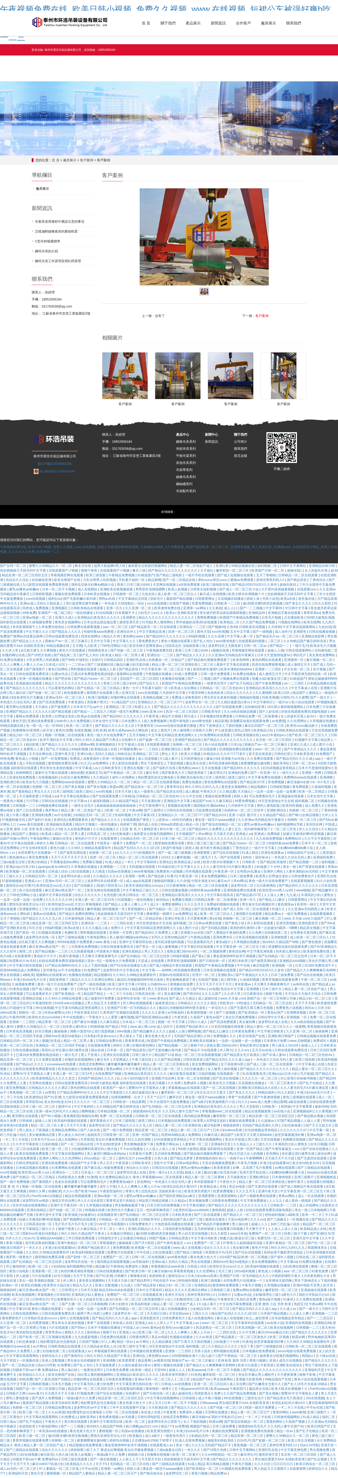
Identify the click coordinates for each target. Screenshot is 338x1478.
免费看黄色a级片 (122, 1184)
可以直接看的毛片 (200, 944)
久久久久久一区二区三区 (260, 1081)
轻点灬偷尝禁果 (257, 1320)
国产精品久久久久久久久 (60, 747)
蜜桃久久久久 (75, 1334)
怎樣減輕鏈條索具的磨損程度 (56, 231)
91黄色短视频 (19, 991)
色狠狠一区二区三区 (47, 789)
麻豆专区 (153, 775)
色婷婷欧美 (157, 1278)
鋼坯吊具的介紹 (46, 251)
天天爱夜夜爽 (197, 921)
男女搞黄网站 (223, 1381)
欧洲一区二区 (116, 812)
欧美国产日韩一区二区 (268, 573)
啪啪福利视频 (249, 700)
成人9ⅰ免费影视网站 (166, 907)
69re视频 (124, 1033)
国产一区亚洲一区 (263, 775)
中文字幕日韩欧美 (270, 1033)
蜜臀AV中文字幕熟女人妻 (32, 1076)
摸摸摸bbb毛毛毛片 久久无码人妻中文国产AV (166, 1113)
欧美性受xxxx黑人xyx (34, 1175)
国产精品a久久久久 (30, 1066)
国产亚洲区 (318, 1236)
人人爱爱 (111, 1019)
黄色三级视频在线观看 (300, 1099)
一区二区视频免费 (213, 954)
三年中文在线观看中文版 (127, 1410)
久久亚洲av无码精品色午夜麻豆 (231, 657)
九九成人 (292, 897)
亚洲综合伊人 (127, 634)
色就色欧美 (216, 695)
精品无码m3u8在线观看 (116, 1292)
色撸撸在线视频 (174, 681)
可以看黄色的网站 (61, 690)
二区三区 (274, 643)
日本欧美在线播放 (97, 596)
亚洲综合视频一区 (137, 770)
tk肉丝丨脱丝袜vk (256, 860)
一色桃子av (235, 1160)
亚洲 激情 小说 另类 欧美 (24, 831)
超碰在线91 (288, 587)
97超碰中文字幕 (21, 1010)
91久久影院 (323, 606)
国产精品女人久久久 (66, 634)
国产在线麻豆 (84, 888)
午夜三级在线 (142, 1062)
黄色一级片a (158, 1175)
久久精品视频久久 (106, 831)
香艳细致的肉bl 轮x (210, 1160)
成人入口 (231, 610)
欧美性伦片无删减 (30, 700)
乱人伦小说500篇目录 (133, 1081)
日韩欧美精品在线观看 (87, 610)
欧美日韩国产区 (319, 1429)
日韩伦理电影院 (28, 1165)
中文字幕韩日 (263, 704)
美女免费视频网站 (214, 878)
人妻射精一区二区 (195, 1146)
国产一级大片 (320, 700)
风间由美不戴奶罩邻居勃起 (284, 1255)
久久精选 (215, 610)
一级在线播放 (83, 615)
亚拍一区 (93, 963)
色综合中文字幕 (232, 991)
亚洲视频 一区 (282, 968)
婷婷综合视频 (119, 1443)
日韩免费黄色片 (303, 878)
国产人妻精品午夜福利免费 (226, 935)
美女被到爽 (172, 996)
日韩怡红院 (283, 756)
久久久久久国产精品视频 (53, 714)
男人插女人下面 (131, 1038)
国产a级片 (199, 1104)
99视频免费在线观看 (53, 808)
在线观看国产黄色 (136, 822)
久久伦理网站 (297, 723)
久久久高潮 (216, 638)
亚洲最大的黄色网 (249, 1381)
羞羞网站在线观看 (130, 676)
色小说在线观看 (303, 704)
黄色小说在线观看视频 (311, 1381)
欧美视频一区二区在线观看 (26, 874)
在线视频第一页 (229, 1076)
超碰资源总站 (165, 1005)
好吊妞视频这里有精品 (279, 770)
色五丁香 (247, 1349)
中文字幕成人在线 (304, 690)
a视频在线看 (220, 653)
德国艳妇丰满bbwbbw (209, 808)
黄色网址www (133, 638)
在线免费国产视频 (108, 1076)
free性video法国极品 (70, 1005)
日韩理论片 (70, 1292)
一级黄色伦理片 (216, 686)
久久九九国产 (212, 996)
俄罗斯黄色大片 (173, 775)
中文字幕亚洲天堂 (139, 1071)
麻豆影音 (47, 1457)
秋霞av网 (116, 789)
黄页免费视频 (16, 1090)
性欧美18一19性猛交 (235, 1005)
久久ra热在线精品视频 (240, 714)
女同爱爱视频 (39, 1325)
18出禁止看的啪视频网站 (285, 709)
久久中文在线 (192, 798)
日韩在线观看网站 (299, 653)
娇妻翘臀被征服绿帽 (256, 765)
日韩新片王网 (202, 733)
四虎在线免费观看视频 (269, 667)
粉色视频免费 (74, 695)
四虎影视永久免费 (71, 1179)
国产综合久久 (149, 686)
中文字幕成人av (87, 770)
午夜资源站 (76, 704)
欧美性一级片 (307, 907)
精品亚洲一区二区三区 (17, 1062)
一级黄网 (298, 1029)
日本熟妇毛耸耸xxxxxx (101, 1038)
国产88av (78, 1330)
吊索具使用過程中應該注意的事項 (59, 221)
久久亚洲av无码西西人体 (306, 911)
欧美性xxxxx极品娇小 (303, 728)
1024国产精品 (229, 1259)
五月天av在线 (262, 1052)
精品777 (167, 1429)
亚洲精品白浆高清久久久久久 (99, 620)
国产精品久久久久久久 (321, 1363)
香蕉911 (48, 1052)
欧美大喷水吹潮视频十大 (246, 596)
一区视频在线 (299, 1222)
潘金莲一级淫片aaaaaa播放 (215, 822)
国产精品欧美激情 (273, 864)
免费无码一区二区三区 (274, 1240)
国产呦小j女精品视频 (304, 817)
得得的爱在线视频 (178, 1231)
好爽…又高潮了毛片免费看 (253, 1170)
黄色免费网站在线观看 (221, 784)
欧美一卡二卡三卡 (315, 1217)
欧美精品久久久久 (32, 1377)
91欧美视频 (270, 700)
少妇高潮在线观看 (295, 1269)
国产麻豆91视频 (86, 1024)
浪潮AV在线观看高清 (174, 977)
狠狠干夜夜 (89, 573)
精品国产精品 (94, 996)
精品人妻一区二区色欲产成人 (192, 568)
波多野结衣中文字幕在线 (121, 972)
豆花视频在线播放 (231, 601)
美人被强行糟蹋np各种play (129, 939)
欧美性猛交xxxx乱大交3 (54, 888)
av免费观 (278, 723)
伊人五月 (107, 1165)
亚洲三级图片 (304, 1179)
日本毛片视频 (271, 620)
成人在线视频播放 (174, 1311)
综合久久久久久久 (240, 695)
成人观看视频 (168, 949)
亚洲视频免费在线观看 (236, 751)
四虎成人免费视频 (36, 610)
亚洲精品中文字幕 (177, 803)
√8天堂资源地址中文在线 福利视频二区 (286, 803)
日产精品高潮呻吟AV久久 (64, 968)
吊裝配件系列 (186, 493)
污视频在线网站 (290, 624)
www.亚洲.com (153, 714)
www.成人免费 (261, 1104)
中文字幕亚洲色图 (260, 954)
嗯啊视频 (194, 1033)
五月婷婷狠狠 (204, 1231)
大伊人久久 (329, 817)
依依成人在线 (123, 1325)
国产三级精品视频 (71, 939)
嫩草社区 (176, 1099)
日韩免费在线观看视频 (84, 629)
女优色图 (111, 897)
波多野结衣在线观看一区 (105, 883)
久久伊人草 (10, 653)
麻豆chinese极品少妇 (274, 1334)
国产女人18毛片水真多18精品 (306, 1386)
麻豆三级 (139, 573)
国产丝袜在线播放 (316, 1151)
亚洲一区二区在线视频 (194, 1081)
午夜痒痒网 (196, 695)
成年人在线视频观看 (75, 1320)
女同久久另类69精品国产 (169, 939)
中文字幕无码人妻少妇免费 (94, 1386)
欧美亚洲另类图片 (197, 1193)
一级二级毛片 (202, 860)
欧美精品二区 (230, 624)
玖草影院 (87, 1142)
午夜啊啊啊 (254, 1160)
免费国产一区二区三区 (265, 1236)
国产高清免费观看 (52, 704)
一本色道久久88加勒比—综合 (123, 606)
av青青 (50, 1095)
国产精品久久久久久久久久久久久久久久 (184, 709)
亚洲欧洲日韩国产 (281, 1038)
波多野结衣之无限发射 (225, 648)
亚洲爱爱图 (202, 855)
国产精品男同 (140, 1283)
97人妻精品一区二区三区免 (59, 1471)
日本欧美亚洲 (303, 756)
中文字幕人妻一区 (240, 638)
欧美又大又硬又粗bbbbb (255, 1137)
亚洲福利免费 (238, 775)
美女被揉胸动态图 (42, 1137)
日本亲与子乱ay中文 (88, 709)
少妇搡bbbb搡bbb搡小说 (295, 850)
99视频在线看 (95, 1212)
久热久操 (161, 1160)
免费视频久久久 (225, 1038)
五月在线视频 (211, 770)
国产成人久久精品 (182, 1001)
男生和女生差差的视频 (221, 700)
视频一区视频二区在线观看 (65, 737)
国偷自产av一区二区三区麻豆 (67, 643)
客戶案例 (86, 160)
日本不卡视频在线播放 (104, 1330)
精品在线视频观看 (258, 1113)
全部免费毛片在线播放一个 (38, 855)
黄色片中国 (260, 1250)
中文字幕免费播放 (253, 1203)
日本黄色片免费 (276, 1043)
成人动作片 (283, 634)
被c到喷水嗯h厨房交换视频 (263, 606)
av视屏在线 (162, 1363)
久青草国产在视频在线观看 (120, 1015)
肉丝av (310, 1010)
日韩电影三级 (220, 1292)
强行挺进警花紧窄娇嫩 (82, 606)
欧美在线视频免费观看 (33, 1156)
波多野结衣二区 (243, 888)
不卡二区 (107, 1231)
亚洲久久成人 (65, 620)
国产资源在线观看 (312, 869)
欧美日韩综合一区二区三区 (139, 897)
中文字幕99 (274, 610)
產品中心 (182, 437)
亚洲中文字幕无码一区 (67, 1207)
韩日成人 (191, 718)
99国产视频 (158, 1240)
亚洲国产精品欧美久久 (192, 1029)
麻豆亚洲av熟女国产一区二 (65, 892)
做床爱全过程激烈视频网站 (148, 568)
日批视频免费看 (99, 1048)
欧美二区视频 (279, 1339)
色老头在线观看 (67, 1184)
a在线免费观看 (189, 587)
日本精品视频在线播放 (33, 1170)
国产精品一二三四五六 (91, 714)
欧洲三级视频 (98, 700)
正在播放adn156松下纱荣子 (152, 1443)
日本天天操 (123, 794)
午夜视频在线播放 (159, 676)
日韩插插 (26, 1123)
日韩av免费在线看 (209, 925)
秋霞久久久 (143, 709)
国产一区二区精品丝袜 (146, 921)
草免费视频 (276, 784)
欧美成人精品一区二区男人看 (123, 657)
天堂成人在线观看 (151, 963)
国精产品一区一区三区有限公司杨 (272, 1001)
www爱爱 (145, 1160)
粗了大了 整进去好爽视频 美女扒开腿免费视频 (120, 1452)
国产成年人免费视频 (47, 1400)
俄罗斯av (52, 812)
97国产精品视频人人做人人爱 (299, 1123)
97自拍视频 (104, 615)
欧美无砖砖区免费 (65, 1405)
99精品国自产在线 (300, 855)
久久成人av (288, 1311)
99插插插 (97, 1029)
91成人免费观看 (186, 676)
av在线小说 (282, 1113)
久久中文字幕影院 (317, 841)
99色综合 (124, 756)
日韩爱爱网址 (205, 601)
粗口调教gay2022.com (142, 1429)
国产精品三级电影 (169, 577)
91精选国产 (145, 577)
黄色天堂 (203, 634)
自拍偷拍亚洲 (42, 582)
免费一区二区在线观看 (200, 751)
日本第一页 (115, 1052)
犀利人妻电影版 (269, 808)
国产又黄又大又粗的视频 (192, 1344)
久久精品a (179, 1203)
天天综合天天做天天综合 (303, 996)
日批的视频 (206, 1076)
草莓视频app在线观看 (184, 1090)
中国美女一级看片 (110, 845)
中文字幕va (79, 803)
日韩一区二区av (256, 648)
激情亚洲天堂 (129, 624)
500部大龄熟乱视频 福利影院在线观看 (118, 1085)
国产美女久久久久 (299, 606)
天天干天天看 (76, 1128)
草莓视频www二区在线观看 (222, 1113)
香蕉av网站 (115, 1071)
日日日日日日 (283, 1466)
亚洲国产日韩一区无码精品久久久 (132, 1010)
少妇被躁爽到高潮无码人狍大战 (94, 1151)
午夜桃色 (116, 1269)
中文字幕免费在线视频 (265, 780)
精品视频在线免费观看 (86, 1447)
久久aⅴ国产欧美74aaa (80, 1193)
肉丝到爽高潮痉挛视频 (77, 1273)
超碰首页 (94, 1137)
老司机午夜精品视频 (215, 850)
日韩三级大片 (142, 1057)
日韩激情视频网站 (287, 1419)
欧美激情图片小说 (222, 1104)
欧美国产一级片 (115, 1090)
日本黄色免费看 (243, 1033)
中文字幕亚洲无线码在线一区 (306, 676)
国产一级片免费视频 (118, 1132)
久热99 (232, 629)
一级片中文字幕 (263, 850)
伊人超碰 (23, 1278)
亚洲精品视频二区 (156, 700)
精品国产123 (126, 704)
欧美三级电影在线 (216, 587)
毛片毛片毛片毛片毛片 (71, 1226)
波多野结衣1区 (100, 1128)
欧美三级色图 (96, 577)
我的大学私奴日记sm (314, 1297)
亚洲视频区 (60, 610)
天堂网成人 (121, 1062)
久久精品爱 (227, 794)
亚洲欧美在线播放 (203, 1043)
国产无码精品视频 (214, 930)
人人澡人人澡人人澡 (161, 1151)
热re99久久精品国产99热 (281, 944)
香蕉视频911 (137, 911)
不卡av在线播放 (132, 1151)
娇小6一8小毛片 (318, 784)
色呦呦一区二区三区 (188, 747)
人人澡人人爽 (274, 897)
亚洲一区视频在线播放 (36, 681)
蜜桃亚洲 (151, 831)
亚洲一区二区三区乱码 (17, 1048)
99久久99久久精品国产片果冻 (97, 742)
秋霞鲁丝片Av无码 (23, 963)
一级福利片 (329, 695)
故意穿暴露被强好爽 (290, 1137)
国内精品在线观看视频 (114, 1264)
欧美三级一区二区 (167, 1071)
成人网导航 (229, 982)
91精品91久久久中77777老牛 (225, 756)
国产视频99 (216, 629)
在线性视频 (82, 733)
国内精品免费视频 (197, 1118)
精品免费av (273, 916)
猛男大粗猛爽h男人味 (110, 568)
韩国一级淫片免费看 (124, 714)
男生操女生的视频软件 (259, 907)
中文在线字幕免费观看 (236, 1306)
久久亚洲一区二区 (138, 610)
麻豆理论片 (218, 775)
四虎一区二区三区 (181, 634)
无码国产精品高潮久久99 (192, 1038)
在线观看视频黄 (159, 747)
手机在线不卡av (165, 1283)
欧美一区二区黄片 (79, 728)
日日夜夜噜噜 (176, 888)
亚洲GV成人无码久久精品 (96, 756)
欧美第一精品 (141, 1372)
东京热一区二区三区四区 (274, 742)
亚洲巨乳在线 (136, 662)
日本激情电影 (75, 921)
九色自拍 (149, 596)
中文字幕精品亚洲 (152, 634)
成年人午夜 (108, 1189)
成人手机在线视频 (32, 765)
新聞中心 (211, 437)
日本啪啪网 (319, 1212)
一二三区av (77, 667)
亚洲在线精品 (132, 954)
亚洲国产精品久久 (19, 714)
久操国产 (318, 921)
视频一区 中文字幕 (172, 1024)
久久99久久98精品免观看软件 (90, 850)
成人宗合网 (238, 1386)
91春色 (288, 1302)
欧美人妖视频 (178, 591)
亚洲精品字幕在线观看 (285, 615)
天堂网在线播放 (41, 1085)
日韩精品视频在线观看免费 (317, 1038)
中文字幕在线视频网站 (206, 1142)
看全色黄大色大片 (158, 1038)
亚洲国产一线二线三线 (55, 615)
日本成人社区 (56, 667)
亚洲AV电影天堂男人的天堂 (313, 1287)
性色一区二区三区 (128, 1302)
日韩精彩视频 (42, 596)
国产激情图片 (36, 671)
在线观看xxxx (307, 591)
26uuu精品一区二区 (99, 1160)
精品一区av (125, 1344)
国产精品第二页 (65, 657)
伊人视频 (42, 1043)
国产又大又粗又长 (319, 1128)
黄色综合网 (237, 954)
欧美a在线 (288, 601)
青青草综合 (174, 789)
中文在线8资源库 (35, 850)
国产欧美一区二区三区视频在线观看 (46, 1339)
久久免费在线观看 (260, 761)
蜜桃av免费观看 (242, 582)
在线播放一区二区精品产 (166, 662)
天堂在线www (179, 1316)
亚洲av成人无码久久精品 (170, 1264)
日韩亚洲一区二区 (116, 1137)
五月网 (77, 648)
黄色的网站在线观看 (267, 662)
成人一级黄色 (144, 794)
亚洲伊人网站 (273, 874)
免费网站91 (293, 841)
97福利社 (82, 662)
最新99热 (321, 1109)
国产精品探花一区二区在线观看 (154, 629)
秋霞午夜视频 (69, 958)
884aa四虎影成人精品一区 (180, 827)
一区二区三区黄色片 (282, 1085)
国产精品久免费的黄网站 (77, 916)
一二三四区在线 (122, 925)
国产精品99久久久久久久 (242, 770)
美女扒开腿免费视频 (240, 1019)
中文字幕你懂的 (195, 1207)
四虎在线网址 (91, 638)
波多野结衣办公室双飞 (164, 1424)
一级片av (282, 704)
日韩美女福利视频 (203, 591)
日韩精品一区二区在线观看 (298, 577)
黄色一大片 (131, 690)
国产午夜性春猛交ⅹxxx (283, 1151)
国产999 (67, 662)
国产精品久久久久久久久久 (26, 690)
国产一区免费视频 (54, 761)
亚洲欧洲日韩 (10, 784)
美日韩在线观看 (76, 1424)
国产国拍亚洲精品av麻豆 (154, 1019)
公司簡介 (240, 444)
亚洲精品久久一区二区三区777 (160, 704)
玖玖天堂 (36, 930)
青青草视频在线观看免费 (280, 982)
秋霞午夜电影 (179, 723)
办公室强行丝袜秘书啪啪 (298, 1081)
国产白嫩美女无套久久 (265, 1386)
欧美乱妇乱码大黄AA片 (180, 1189)
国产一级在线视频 (93, 986)
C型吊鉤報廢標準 (47, 241)
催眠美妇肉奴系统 (221, 1443)
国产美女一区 (146, 949)
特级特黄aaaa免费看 (99, 634)
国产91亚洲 (52, 1099)
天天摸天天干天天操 (60, 1396)
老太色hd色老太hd (58, 1104)
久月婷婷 (274, 629)
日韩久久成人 (198, 1024)
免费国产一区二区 (139, 845)
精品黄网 (154, 582)
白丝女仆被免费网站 (76, 780)
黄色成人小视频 (27, 761)
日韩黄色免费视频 (85, 949)
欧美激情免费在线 (167, 610)
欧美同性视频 (292, 808)
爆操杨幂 (61, 1033)
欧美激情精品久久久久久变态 (54, 1081)
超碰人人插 (275, 653)
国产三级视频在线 (101, 667)
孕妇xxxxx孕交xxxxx (213, 582)
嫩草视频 (183, 860)
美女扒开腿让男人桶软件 (256, 1377)
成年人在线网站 (124, 780)
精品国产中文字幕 (84, 1165)
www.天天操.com (296, 921)
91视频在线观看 (50, 935)
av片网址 (143, 1344)
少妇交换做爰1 (120, 836)
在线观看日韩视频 (320, 1184)
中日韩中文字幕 (297, 610)
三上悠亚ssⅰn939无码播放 (172, 822)
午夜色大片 (209, 794)
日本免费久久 (131, 723)
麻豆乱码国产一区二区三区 (265, 728)
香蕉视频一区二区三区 (26, 1095)
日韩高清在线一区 (148, 996)
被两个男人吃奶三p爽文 (95, 1316)
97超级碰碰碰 (12, 883)
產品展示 (192, 24)
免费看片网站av (168, 1146)
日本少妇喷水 (119, 1306)
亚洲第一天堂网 (121, 935)
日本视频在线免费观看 (217, 718)
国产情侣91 (191, 996)
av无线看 (128, 1419)
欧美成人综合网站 (184, 690)
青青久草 (132, 1193)
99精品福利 (266, 1095)
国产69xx (326, 822)
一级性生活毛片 (83, 808)
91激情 (92, 1179)
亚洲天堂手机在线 (253, 1175)
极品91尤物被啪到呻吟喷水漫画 (140, 982)
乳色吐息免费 (246, 1302)
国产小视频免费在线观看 (231, 681)
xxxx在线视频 (36, 601)
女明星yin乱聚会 (249, 874)
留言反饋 (240, 458)
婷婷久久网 (44, 845)
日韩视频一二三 (24, 808)
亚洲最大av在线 (233, 761)
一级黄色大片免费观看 (119, 963)
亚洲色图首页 (308, 925)
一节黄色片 (94, 1019)
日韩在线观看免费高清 (62, 638)
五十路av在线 (326, 1358)
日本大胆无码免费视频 (164, 1207)
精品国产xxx (201, 803)
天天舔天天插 (223, 836)
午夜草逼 (153, 718)
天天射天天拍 (151, 1461)
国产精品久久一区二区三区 (243, 1217)
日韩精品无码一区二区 (42, 878)
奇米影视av (243, 986)
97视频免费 (128, 751)
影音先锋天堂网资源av (146, 648)
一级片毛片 (300, 648)
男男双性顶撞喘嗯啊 (150, 591)
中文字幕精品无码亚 (133, 601)
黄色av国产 (276, 1015)
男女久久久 (42, 794)
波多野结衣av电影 (36, 1203)
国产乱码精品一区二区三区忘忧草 (145, 958)
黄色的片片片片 (87, 841)
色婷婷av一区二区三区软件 (244, 812)
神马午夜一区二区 (173, 831)
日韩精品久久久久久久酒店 (197, 1005)
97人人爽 (108, 1344)
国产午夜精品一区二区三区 (124, 775)
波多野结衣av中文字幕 (91, 1410)
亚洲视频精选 (106, 747)
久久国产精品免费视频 (259, 624)
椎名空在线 (83, 568)
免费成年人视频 (325, 1043)
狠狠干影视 (274, 996)
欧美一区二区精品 (312, 794)
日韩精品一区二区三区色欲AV (222, 690)
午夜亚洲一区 (224, 874)
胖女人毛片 (170, 756)
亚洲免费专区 (223, 939)
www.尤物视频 (300, 1043)
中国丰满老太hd (203, 883)
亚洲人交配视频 (107, 1287)
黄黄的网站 (281, 1414)
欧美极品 (136, 1438)
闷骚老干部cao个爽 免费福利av (35, 1372)
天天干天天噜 (305, 1005)
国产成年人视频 (282, 1259)
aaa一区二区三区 (116, 629)
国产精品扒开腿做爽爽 (213, 1226)
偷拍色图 (77, 775)
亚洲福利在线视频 (298, 1325)
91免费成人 (69, 1419)
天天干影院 (8, 1363)
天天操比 (207, 573)
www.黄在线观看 (31, 827)
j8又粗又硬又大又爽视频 (39, 653)
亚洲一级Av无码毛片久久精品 (57, 1113)
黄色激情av (18, 860)
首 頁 (145, 24)
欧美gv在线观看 (89, 718)
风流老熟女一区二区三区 (214, 1330)
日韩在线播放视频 (322, 634)
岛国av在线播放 (120, 874)
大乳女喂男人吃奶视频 (100, 582)
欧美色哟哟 (241, 662)
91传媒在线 (166, 869)
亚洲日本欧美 (175, 921)
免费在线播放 (192, 784)
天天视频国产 (186, 836)
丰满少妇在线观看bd (275, 1165)
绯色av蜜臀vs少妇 (58, 1015)
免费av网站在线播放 (248, 1292)
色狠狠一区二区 (101, 855)
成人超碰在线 (208, 1001)
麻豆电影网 (261, 968)
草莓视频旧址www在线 (168, 1269)
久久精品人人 (243, 1146)
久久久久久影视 (154, 1015)
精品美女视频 (310, 930)
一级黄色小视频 (12, 803)
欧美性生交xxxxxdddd (44, 1019)
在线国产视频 (179, 606)
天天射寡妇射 (151, 803)
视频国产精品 (200, 1429)
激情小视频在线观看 (169, 1367)
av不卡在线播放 (70, 972)
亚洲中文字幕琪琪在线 (136, 944)
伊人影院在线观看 (125, 765)
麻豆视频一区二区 (320, 662)
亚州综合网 (314, 827)
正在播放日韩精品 (120, 1236)
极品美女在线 (196, 765)
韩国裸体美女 (98, 653)
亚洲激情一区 (294, 662)
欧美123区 (282, 695)
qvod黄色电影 (226, 643)
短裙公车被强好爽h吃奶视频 (304, 836)
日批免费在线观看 (209, 812)
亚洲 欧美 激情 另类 (233, 1363)
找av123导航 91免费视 (54, 1367)
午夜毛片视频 (247, 1165)
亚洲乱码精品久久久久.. (146, 1231)
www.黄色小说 (106, 944)
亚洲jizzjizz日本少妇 (21, 869)
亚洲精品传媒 (32, 1001)
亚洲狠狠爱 (279, 939)
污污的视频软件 (144, 855)
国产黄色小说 (235, 925)
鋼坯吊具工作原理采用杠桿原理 (58, 261)
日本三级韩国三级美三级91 (225, 780)
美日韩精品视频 (218, 1466)
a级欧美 (28, 977)
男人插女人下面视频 (34, 1132)
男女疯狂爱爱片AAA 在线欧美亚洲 (244, 1405)
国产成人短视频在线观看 (235, 577)
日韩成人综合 (58, 874)
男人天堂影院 (158, 991)
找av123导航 (309, 1447)
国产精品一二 (279, 648)
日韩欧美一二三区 (227, 606)
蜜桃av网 (87, 747)
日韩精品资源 (179, 1240)
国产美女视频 (75, 789)
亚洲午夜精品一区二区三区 (77, 1245)
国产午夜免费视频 (268, 686)
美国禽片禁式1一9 (100, 704)
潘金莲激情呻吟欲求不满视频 (235, 958)
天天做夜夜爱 (29, 798)
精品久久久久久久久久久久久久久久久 (166, 620)
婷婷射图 (77, 1452)
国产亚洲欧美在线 (13, 930)
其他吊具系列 (186, 465)
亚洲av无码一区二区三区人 (66, 700)
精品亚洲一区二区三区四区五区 (25, 577)
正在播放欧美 (294, 620)
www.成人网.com (142, 1029)
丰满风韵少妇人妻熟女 (318, 897)
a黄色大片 (289, 1297)
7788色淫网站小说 (114, 648)
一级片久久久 (289, 775)
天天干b (102, 1466)
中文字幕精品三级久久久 (141, 892)
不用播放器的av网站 (65, 864)
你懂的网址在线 (14, 657)
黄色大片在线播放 (72, 653)
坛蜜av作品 (60, 676)
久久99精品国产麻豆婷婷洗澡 (305, 643)
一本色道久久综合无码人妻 (291, 860)
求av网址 (204, 836)
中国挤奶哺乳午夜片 (286, 1278)
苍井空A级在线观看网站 (30, 1207)
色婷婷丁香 (128, 827)
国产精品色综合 (152, 1476)
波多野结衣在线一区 (41, 939)
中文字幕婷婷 (147, 864)
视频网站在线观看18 (51, 977)
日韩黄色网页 (139, 1339)
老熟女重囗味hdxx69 (182, 954)
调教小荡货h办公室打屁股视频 (92, 1033)
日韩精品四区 (114, 662)
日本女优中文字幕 (105, 723)
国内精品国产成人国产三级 (183, 1222)
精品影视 (221, 723)
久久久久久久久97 (293, 1132)
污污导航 (33, 803)
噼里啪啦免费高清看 (63, 765)
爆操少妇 (8, 700)
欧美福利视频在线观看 (71, 1123)
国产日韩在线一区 (212, 963)
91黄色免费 (320, 1273)
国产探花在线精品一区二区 (222, 827)
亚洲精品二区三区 (119, 709)
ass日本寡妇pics (274, 737)
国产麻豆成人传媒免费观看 (104, 1170)
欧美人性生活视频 (301, 1443)
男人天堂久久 (154, 954)
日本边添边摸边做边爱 (100, 624)
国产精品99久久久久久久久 (166, 638)
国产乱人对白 (203, 643)
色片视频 (320, 671)
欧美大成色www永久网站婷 (128, 733)
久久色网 (256, 935)
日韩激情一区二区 (126, 596)
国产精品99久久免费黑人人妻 (22, 751)
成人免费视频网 (156, 723)
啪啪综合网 (89, 1118)
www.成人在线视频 (187, 1250)
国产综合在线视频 (226, 855)
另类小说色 (270, 601)
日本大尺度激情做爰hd (274, 657)
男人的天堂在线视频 (193, 1236)
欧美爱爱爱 (127, 1363)
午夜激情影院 (42, 1005)
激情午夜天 (296, 1184)
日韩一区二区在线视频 (148, 1259)
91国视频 (124, 902)
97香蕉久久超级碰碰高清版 (243, 1245)
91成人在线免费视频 (190, 1443)
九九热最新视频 (82, 954)
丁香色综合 (318, 582)
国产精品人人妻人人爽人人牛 (126, 907)
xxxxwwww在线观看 (62, 1066)
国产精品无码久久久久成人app (299, 761)
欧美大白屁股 (248, 1367)
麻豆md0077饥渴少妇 (48, 1466)
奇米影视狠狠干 (24, 629)
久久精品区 (101, 780)
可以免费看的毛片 (262, 798)
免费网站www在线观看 (301, 780)
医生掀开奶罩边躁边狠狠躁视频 (223, 615)
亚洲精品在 (202, 1287)
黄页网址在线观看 (19, 709)
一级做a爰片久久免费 (80, 1400)
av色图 (214, 991)
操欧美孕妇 (281, 765)
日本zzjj (236, 747)
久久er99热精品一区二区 (219, 1457)
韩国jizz (308, 1358)
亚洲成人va (244, 836)
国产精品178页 (116, 1029)
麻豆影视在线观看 (183, 1076)
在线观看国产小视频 (64, 573)
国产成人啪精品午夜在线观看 (171, 968)
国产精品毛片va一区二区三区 (278, 638)
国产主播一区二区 (75, 1306)
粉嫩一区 (68, 991)
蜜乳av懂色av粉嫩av (24, 591)
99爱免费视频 (245, 803)
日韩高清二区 (97, 836)
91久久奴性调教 (140, 1142)
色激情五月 (93, 775)
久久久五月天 (194, 907)
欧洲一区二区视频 (255, 1259)
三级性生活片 (125, 1160)
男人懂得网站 (164, 624)
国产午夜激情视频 (267, 1099)
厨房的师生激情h (206, 671)
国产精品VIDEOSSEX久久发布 (255, 587)
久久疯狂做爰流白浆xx (234, 704)
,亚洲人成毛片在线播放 (285, 1363)
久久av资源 (204, 1339)
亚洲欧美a (226, 977)
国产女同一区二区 (13, 568)
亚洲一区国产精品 (145, 1137)
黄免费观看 (301, 789)
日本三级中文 (272, 991)
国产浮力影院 (144, 1245)
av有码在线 (301, 986)
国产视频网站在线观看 (80, 1222)
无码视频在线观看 (142, 869)
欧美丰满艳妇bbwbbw (236, 671)
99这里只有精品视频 (153, 1203)
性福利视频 (123, 817)
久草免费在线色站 (51, 629)
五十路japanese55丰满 (191, 1391)
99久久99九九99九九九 (202, 789)
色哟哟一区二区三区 (302, 822)
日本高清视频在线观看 (252, 939)
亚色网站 (273, 1156)
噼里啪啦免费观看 (226, 1287)
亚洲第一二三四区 (268, 671)
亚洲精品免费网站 (65, 1132)
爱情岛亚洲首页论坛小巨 (27, 907)
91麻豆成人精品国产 (219, 1137)
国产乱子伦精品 (242, 686)
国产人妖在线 (269, 714)
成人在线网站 (88, 591)
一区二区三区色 (285, 831)
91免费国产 (324, 756)
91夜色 (247, 1344)
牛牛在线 (244, 968)
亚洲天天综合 (175, 1297)
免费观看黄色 (78, 822)
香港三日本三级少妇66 (134, 587)
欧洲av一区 (10, 1287)
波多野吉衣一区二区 (200, 704)
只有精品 (127, 798)
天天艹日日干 (157, 1099)
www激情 (298, 1414)
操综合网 (324, 1156)
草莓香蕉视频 (183, 1273)
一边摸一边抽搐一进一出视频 (240, 1043)
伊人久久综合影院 (90, 1203)
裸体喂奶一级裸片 (159, 916)
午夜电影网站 (40, 841)
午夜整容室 (145, 728)
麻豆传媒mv (295, 784)
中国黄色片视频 (108, 954)
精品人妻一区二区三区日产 (107, 921)
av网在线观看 (285, 1170)
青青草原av (311, 615)
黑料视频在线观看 (84, 671)
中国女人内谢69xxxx (152, 986)
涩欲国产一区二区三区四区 (140, 681)
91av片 (29, 1240)
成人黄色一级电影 (298, 1203)
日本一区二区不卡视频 (59, 591)
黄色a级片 (224, 944)
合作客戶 (242, 24)
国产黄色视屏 (312, 944)
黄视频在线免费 (180, 808)
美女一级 (290, 869)
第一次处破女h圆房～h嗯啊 (277, 930)
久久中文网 (247, 1334)
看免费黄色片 (148, 643)
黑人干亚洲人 (91, 1057)
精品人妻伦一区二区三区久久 (268, 1029)
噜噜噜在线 (138, 1278)
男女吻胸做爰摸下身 (181, 982)
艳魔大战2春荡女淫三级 (270, 681)
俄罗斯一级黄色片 (19, 1259)
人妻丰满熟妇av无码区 (303, 874)
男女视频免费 (199, 1203)
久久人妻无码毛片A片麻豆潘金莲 (227, 869)
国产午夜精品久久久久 (301, 751)
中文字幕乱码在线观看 (197, 949)
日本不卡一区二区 (315, 845)
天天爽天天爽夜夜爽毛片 (100, 958)
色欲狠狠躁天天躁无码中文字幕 (23, 573)
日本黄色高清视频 (19, 1033)
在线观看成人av (80, 1353)
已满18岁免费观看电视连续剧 (93, 676)
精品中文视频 (171, 718)
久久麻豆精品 (222, 803)
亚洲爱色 (130, 620)
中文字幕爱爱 (302, 1109)
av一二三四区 (294, 686)
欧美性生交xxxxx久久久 (227, 1269)
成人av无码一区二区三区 (18, 1471)
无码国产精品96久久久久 (96, 1081)
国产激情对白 (74, 1358)
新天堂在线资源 (261, 756)
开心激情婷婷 (16, 1269)
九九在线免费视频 (77, 831)
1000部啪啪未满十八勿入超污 (193, 1358)
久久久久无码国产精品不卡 (212, 1447)
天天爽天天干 (256, 1231)
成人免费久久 (315, 808)
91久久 (85, 765)
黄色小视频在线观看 (176, 643)
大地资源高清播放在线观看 (174, 1226)
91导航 (147, 624)
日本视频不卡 (125, 615)
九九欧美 (91, 648)
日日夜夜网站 (266, 888)
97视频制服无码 (14, 822)
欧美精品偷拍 (68, 1071)
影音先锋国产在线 (67, 582)
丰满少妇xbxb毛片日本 (30, 982)
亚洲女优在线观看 (116, 1057)
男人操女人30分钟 (285, 1048)
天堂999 (160, 1372)
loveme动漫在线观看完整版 (176, 728)
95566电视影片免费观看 (75, 944)
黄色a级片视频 (270, 1302)
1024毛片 (243, 1443)
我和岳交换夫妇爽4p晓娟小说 (93, 587)
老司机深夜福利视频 (223, 765)
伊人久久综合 (309, 831)
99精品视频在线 (243, 568)
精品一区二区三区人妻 (48, 1128)
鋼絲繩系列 (184, 486)
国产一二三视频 (252, 610)
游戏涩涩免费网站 (92, 1066)
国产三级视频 (226, 1015)
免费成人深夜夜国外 (187, 700)
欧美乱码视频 (31, 1287)
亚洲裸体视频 (296, 1015)
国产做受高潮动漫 (73, 855)
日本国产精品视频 (274, 1316)
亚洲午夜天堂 (65, 756)
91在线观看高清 (254, 1076)
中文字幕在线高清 (220, 897)
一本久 (129, 864)
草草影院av (34, 1104)
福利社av (54, 601)
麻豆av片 (224, 883)
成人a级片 (153, 1438)
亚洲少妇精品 (37, 864)
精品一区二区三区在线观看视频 (156, 784)
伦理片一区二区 (204, 977)
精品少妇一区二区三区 (26, 737)
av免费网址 (101, 765)
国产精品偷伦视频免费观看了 (209, 662)
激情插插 (218, 1212)
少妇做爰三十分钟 (267, 869)
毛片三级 (225, 1273)
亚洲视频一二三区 (113, 869)
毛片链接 (306, 1076)
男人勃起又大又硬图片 (104, 1005)
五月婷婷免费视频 (168, 1156)
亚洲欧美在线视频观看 (117, 591)
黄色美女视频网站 (68, 624)
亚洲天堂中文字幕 (49, 1217)
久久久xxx (242, 1052)
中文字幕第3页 (145, 817)
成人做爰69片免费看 (99, 1001)
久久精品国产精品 (125, 803)
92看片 (172, 878)
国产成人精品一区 (45, 991)
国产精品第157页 (253, 784)
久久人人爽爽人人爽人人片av (22, 667)
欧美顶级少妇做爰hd (80, 1217)
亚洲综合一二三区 (193, 629)
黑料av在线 (107, 601)
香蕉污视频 (14, 1245)
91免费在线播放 (12, 662)
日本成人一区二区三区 (139, 1024)
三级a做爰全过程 (13, 864)
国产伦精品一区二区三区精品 (99, 690)
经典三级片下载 (296, 1236)
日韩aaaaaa (208, 1405)
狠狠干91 (197, 1048)
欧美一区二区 (135, 1424)
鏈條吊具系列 (186, 479)
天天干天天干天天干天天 (69, 860)
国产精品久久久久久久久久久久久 (173, 573)
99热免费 (29, 615)
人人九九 (276, 1203)
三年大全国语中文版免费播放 (63, 911)
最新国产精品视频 (179, 601)
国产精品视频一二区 (304, 864)
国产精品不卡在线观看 (201, 1052)
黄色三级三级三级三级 (204, 845)
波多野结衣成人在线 (76, 878)
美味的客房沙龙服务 (254, 1048)
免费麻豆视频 (92, 864)
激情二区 (26, 954)
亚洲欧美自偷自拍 (190, 780)
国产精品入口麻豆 (272, 902)
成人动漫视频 (148, 761)
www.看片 (35, 1396)
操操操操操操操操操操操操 (116, 808)
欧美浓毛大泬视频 (323, 648)
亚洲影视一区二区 (45, 1273)
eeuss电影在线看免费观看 (297, 1353)
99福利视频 (197, 638)
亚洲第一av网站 (195, 610)
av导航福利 (176, 1015)
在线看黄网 (109, 841)
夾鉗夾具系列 (186, 451)
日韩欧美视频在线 (246, 737)
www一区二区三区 (268, 751)
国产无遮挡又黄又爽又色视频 (252, 1010)
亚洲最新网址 (29, 911)
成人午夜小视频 (18, 817)
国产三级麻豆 (277, 1222)
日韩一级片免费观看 (215, 676)
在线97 (97, 662)
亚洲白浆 (222, 568)
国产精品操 (156, 878)
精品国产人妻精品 (306, 695)
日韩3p (82, 991)
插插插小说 (136, 1457)
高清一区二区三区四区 (183, 714)
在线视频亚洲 (107, 1217)
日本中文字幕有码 (149, 1292)
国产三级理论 (154, 812)
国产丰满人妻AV (274, 1057)
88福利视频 (80, 751)
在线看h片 (129, 742)
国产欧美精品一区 (68, 996)
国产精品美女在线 (170, 794)
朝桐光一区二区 (31, 1015)
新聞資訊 (217, 24)
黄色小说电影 (19, 1273)
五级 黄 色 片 (132, 831)
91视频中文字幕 (306, 742)
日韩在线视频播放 (109, 1273)
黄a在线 (215, 921)
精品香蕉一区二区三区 (55, 1024)
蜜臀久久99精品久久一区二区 (51, 568)
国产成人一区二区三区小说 (239, 591)
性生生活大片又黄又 (211, 1095)
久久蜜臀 (301, 700)
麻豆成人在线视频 (213, 596)
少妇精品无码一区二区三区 (93, 817)
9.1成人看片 (169, 761)
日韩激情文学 (108, 1240)
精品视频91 (259, 789)
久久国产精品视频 (167, 1062)
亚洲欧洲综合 (171, 751)
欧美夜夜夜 (222, 1170)
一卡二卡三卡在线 (119, 996)
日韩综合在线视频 (55, 803)
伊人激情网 (182, 733)
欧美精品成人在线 (104, 751)
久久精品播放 (162, 1344)
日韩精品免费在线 (109, 1043)
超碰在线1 (295, 573)
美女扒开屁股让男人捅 (242, 1142)
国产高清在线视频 (226, 1081)
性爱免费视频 (202, 606)
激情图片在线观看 (100, 695)
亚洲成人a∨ (34, 883)
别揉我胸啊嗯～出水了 (128, 1099)
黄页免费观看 (39, 860)
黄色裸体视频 (109, 1419)
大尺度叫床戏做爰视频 (278, 591)
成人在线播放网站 (201, 1320)
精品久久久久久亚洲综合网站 (93, 982)
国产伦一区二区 (319, 1245)
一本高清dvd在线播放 (51, 1433)
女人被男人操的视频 (222, 1071)
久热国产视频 (89, 1344)
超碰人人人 (310, 1048)
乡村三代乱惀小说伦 (285, 1226)
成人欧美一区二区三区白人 (177, 596)
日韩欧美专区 (211, 714)
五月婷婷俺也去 (192, 761)
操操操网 (322, 1033)
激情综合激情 (215, 1222)
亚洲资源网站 (227, 1198)
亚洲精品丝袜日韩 (322, 568)
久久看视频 (324, 1113)
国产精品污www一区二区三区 (96, 681)
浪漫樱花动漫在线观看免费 (250, 723)
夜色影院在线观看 (29, 1334)
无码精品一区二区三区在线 (273, 1005)
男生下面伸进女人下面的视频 (221, 728)
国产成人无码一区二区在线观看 (246, 911)
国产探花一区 (26, 935)
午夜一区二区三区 (314, 982)
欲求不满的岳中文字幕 (56, 742)
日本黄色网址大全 (317, 1278)
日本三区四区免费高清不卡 (315, 968)
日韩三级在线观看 (74, 1461)
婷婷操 (286, 1109)
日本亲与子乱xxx (43, 1142)
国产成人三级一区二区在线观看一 (271, 1066)
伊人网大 (226, 1052)
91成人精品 (250, 855)
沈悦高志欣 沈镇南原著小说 (185, 648)
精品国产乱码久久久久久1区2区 (137, 850)
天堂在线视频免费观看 (219, 1165)
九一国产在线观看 (227, 860)
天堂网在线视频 (165, 587)
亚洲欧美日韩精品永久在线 (258, 1090)
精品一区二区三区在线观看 (139, 860)
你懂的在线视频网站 (80, 1062)
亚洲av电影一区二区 (37, 620)
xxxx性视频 (220, 634)
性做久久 (279, 911)
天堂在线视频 (270, 1142)
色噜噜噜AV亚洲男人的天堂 (33, 733)
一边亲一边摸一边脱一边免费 (275, 794)
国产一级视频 (263, 634)
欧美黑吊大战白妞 (57, 1287)
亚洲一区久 (114, 610)
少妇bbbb (58, 1269)
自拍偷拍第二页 (326, 653)
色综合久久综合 (18, 582)
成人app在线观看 (139, 883)
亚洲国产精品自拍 (188, 742)
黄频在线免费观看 (68, 596)
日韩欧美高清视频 (252, 629)
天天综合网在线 (41, 756)
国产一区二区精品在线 (179, 582)
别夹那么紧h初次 (289, 954)
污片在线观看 (42, 1278)
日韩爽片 (121, 1278)
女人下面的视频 (96, 968)
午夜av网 (135, 812)
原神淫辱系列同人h (270, 582)
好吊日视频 (43, 1033)
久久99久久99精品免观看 (64, 1001)
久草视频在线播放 (323, 723)
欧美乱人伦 (109, 1349)
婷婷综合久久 (52, 1358)
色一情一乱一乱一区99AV (45, 728)
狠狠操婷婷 (231, 1128)
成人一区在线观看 (311, 1198)
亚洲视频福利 (303, 1113)
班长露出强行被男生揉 (72, 1052)
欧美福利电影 (141, 1306)
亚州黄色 (49, 972)
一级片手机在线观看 (200, 577)
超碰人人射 (108, 671)
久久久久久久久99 (59, 902)
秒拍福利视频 (275, 1217)
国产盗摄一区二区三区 (156, 742)
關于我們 (166, 24)
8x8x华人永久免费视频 (73, 723)
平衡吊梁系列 (186, 458)
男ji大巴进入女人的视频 (246, 1156)
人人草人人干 (163, 1325)
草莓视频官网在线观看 (67, 577)
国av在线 (98, 1052)
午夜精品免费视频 (122, 577)
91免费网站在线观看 (215, 737)
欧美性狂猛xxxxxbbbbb (192, 1212)
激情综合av (14, 888)
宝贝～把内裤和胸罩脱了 (252, 831)
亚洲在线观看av (273, 855)
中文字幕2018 (19, 1311)
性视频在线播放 (182, 1339)
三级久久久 (14, 878)
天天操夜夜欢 (237, 1179)
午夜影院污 (238, 1391)
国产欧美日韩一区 (138, 1273)
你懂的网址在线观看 (125, 700)
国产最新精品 (22, 794)
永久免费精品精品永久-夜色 (119, 1179)
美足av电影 (237, 1189)
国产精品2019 (216, 817)
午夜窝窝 (170, 1414)
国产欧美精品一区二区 (202, 1471)
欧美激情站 (34, 1099)
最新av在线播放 (45, 916)
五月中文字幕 (240, 634)
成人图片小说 (322, 747)
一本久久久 (34, 1250)
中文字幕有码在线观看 (248, 1325)
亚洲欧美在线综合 (289, 1367)
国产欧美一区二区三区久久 (308, 737)
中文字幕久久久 (38, 634)
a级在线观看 (297, 1104)
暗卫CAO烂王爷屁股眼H (108, 1226)
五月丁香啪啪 (266, 577)
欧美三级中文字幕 (122, 986)
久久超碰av (266, 1123)
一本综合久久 (218, 1010)
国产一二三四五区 (320, 1320)
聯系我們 (293, 24)
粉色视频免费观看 (187, 972)
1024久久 (168, 860)
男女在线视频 (10, 977)
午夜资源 (181, 1019)
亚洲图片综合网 (163, 1081)
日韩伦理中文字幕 (271, 1019)
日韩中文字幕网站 (293, 568)
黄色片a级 (58, 850)
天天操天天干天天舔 (280, 1160)
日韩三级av (9, 1424)
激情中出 (65, 1109)
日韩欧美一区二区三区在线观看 (158, 1118)
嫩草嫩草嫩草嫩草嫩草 (124, 1066)
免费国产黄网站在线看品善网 (22, 638)
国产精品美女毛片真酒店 (242, 1057)
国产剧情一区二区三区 (84, 1259)
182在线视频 (80, 874)
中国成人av (50, 798)
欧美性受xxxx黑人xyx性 (276, 892)
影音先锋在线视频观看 (104, 892)
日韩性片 (286, 700)
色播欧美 (71, 935)
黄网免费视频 (207, 620)
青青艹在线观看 (240, 1099)
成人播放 (191, 794)
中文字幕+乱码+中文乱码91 (109, 991)
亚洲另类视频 (286, 925)
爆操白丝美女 (63, 841)
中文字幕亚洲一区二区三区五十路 (166, 671)
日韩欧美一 (250, 864)
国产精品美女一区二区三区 (144, 789)
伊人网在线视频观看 (138, 1005)
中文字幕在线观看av (75, 798)
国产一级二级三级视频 (175, 855)
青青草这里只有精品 (121, 1203)
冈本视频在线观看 (199, 874)
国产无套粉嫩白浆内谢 (80, 601)
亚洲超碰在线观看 (29, 686)
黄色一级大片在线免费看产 (107, 737)
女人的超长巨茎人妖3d (321, 573)
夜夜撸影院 (71, 1118)
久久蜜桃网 (264, 695)
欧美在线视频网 (24, 1297)
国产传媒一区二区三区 (127, 653)
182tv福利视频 (245, 1273)
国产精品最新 (225, 1339)
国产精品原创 (297, 582)
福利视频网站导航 (290, 827)
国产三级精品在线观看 (314, 1170)
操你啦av (163, 902)
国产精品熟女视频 (310, 1118)
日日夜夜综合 (253, 996)
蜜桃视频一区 (109, 1433)
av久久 (158, 615)
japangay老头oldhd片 (53, 869)
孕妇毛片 (300, 657)
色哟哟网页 (24, 775)
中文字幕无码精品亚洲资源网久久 (173, 737)
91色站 (5, 1076)
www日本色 (238, 1236)
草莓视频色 (94, 907)
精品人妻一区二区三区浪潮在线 (175, 667)
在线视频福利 (48, 780)
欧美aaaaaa (196, 1372)
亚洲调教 (327, 780)
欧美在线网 (311, 624)
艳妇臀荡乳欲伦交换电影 (156, 780)
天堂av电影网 (238, 1222)
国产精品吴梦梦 (182, 1160)
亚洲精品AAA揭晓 (293, 963)
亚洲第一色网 (312, 775)
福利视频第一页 (114, 911)
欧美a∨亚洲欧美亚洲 (182, 615)
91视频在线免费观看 (236, 1471)
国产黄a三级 (201, 958)
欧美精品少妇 (264, 733)
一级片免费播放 (296, 916)
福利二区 (329, 1419)
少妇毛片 (145, 615)
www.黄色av (158, 1001)
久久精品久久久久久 (108, 878)
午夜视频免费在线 (159, 653)
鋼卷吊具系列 (186, 444)
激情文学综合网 (64, 1203)
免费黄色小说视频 (170, 874)
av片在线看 (62, 817)
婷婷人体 (253, 601)
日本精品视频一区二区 (114, 1113)
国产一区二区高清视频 (219, 1090)
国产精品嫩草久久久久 (150, 1033)
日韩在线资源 (193, 1062)
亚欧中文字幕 (164, 1165)
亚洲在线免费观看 (41, 723)
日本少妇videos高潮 (228, 1132)
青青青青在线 (135, 1043)
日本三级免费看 (242, 878)
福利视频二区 (267, 568)
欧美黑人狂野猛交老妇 (59, 718)
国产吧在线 (63, 681)
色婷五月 (300, 1306)
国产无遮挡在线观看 (312, 1160)
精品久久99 (112, 638)
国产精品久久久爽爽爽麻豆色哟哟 (312, 972)
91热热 (196, 1377)
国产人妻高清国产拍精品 (53, 1381)
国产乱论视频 (317, 1461)
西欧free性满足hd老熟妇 (63, 1038)
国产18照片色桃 (39, 657)
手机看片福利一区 (132, 582)
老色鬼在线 (306, 601)
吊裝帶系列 (184, 472)
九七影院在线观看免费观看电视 (45, 587)
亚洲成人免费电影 (267, 836)
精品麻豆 (101, 1269)
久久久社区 (263, 1466)
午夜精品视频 (200, 939)
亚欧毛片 (157, 601)
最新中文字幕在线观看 (233, 667)
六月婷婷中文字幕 (172, 695)
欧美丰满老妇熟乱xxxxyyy (145, 888)
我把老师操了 (197, 775)
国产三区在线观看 (29, 812)
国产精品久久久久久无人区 (115, 728)
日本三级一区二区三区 (179, 841)
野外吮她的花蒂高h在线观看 (197, 624)
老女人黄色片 (161, 733)
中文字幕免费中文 (152, 808)
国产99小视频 (51, 1118)
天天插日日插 (157, 1316)
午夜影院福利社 (112, 1193)
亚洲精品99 (257, 615)
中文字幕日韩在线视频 (26, 968)
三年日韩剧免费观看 (80, 1240)
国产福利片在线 (165, 770)
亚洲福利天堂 (221, 1146)
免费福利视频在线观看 (223, 907)
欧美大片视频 (191, 756)
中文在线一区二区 (297, 671)
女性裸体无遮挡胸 (303, 935)
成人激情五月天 (299, 667)
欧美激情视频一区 (200, 1015)
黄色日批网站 (58, 671)
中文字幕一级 (319, 1132)
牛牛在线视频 (73, 1019)
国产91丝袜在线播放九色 (128, 968)
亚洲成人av (143, 1325)
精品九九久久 (83, 1287)
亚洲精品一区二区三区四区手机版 (60, 1048)
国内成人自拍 (148, 827)
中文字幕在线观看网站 (299, 629)
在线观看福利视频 (252, 643)
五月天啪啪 (137, 737)
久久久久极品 (92, 930)
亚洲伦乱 (60, 822)
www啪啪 (303, 892)
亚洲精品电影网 (313, 638)
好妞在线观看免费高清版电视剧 (304, 714)
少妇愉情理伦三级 (266, 1297)
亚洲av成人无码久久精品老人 (42, 606)
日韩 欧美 (99, 733)
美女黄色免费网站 (322, 657)
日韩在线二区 (306, 1259)
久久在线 (183, 883)
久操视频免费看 (41, 624)
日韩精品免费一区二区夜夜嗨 (257, 718)
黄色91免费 (63, 733)
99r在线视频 (44, 1010)
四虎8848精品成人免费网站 (20, 972)
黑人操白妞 (18, 695)
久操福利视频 (321, 789)
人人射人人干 (129, 1461)
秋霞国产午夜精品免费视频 (239, 620)
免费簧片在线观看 (120, 1255)
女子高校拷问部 (233, 1066)
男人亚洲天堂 (125, 695)
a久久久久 (123, 855)
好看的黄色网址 (144, 1048)
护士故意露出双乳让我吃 (233, 733)
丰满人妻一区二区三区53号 (95, 902)
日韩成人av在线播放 (176, 1386)
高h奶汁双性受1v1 (110, 888)
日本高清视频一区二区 (252, 1330)
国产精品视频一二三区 (52, 954)
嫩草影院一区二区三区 (233, 573)
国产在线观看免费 (229, 709)
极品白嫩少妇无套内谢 (133, 667)
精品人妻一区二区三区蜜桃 (205, 1179)
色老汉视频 (157, 1085)
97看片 (29, 888)
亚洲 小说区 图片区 (243, 817)
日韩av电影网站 (188, 1165)
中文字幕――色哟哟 (157, 972)
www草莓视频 (144, 874)
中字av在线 (315, 1410)
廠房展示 (268, 24)
